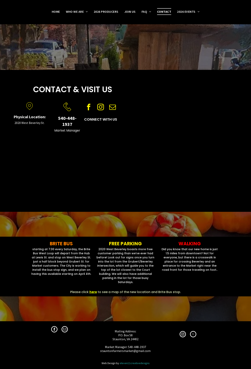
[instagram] (100, 107)
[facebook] (89, 107)
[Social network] (193, 334)
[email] (112, 107)
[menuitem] (56, 11)
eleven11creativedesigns (135, 363)
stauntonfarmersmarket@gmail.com (125, 351)
